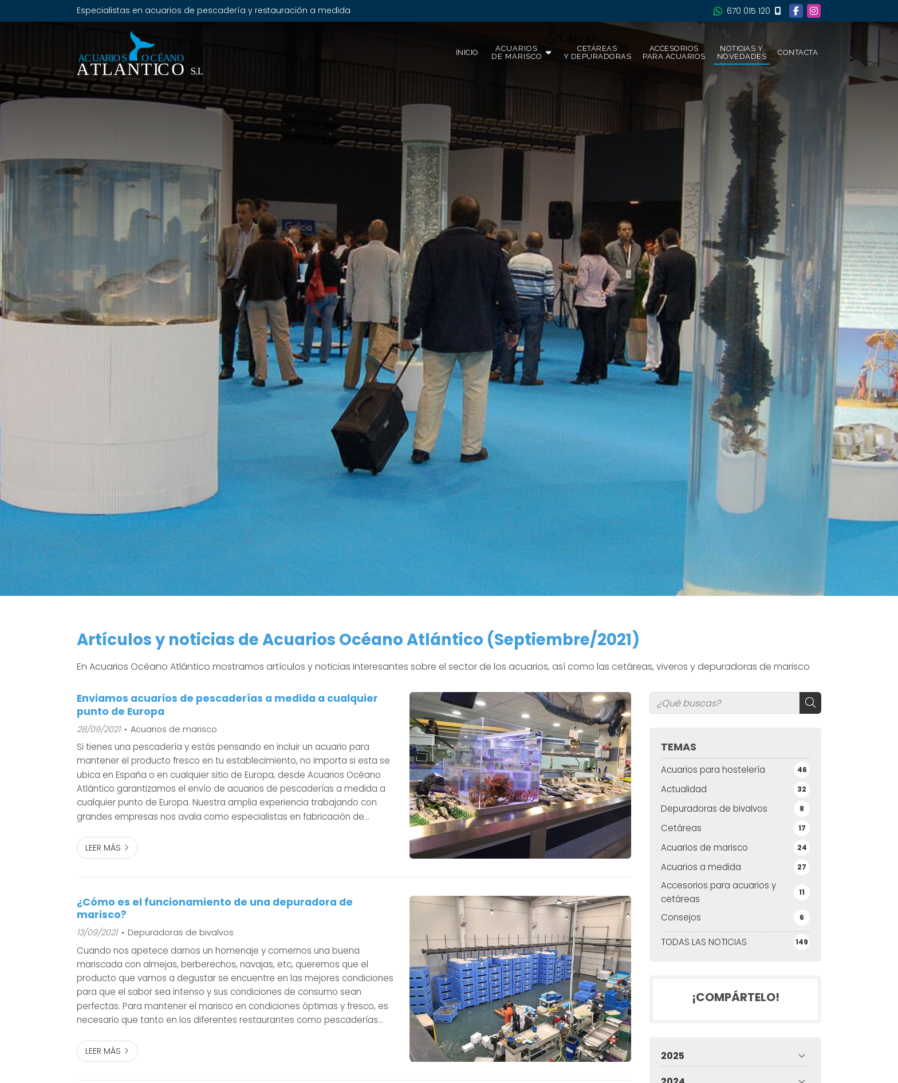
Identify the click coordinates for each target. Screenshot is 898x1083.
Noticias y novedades (742, 52)
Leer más (103, 847)
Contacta (798, 52)
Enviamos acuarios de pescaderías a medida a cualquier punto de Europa (227, 705)
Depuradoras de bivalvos (181, 932)
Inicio (467, 52)
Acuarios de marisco (174, 729)
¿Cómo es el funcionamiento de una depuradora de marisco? (215, 909)
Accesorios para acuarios (674, 52)
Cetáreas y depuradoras (598, 52)
